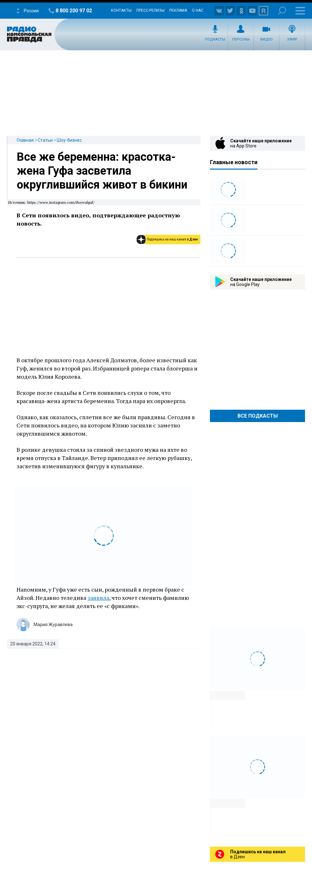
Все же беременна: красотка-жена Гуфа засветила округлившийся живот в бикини (102, 170)
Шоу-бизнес (69, 140)
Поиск (282, 11)
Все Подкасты (257, 416)
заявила (98, 597)
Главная (25, 140)
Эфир (292, 39)
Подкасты (215, 39)
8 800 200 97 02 (73, 11)
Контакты (121, 10)
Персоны (241, 39)
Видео (266, 39)
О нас (197, 10)
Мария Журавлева (53, 624)
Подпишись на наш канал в (172, 239)
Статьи (45, 140)
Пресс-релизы (150, 10)
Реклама (178, 10)
